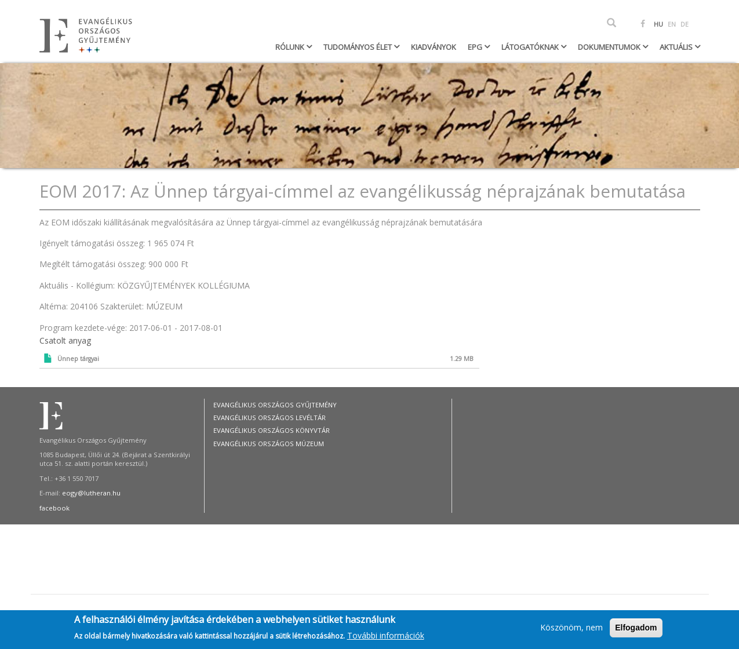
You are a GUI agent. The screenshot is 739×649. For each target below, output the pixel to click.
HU (658, 24)
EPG (476, 47)
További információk (385, 635)
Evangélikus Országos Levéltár (269, 417)
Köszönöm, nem (571, 627)
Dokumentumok (610, 47)
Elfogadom (636, 628)
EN (672, 24)
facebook (54, 508)
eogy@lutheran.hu (91, 492)
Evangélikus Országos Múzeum (268, 443)
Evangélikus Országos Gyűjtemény (275, 404)
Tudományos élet (358, 47)
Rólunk (290, 47)
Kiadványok (433, 47)
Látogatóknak (530, 47)
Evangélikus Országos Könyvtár (271, 430)
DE (684, 24)
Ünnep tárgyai (78, 359)
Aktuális (677, 47)
